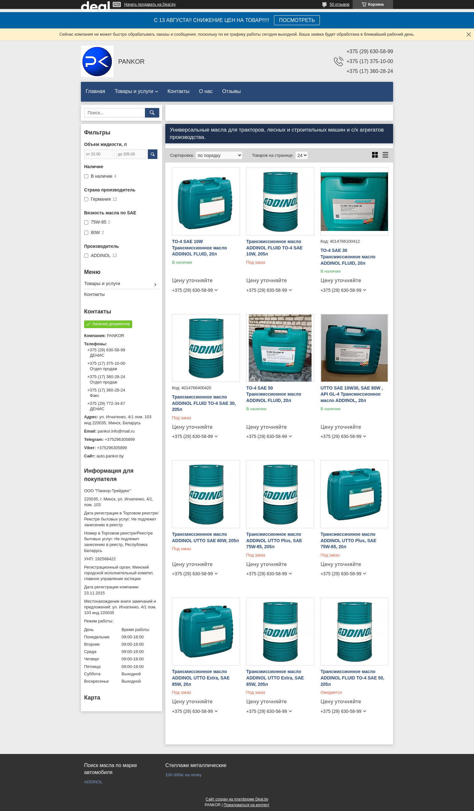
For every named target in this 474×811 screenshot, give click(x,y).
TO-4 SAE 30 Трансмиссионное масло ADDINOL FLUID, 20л (347, 256)
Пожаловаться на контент (246, 805)
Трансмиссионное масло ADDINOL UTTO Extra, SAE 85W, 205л (275, 677)
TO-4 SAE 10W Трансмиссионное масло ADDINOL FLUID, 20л (199, 247)
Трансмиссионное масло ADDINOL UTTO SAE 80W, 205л (205, 537)
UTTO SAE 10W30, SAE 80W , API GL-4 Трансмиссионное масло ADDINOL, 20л (351, 394)
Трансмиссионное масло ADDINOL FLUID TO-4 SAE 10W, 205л (274, 247)
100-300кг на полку (183, 774)
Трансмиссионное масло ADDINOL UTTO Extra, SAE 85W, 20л (201, 677)
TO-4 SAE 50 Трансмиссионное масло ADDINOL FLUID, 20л (273, 394)
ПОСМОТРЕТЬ (297, 20)
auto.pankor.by (110, 456)
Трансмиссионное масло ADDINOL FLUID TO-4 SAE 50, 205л (352, 677)
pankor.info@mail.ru (116, 431)
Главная (95, 91)
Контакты (179, 91)
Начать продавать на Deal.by (150, 4)
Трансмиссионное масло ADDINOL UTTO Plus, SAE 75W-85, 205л (274, 540)
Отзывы (231, 91)
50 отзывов (339, 4)
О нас (206, 91)
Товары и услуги (134, 91)
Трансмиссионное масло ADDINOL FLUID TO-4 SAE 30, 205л (204, 403)
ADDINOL (93, 781)
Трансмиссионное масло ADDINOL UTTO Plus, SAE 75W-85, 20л (348, 540)
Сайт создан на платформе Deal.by (237, 799)
